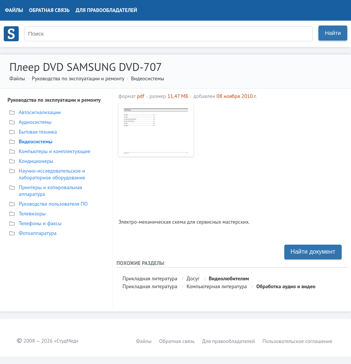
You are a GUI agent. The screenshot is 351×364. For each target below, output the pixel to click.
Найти (333, 33)
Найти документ (313, 251)
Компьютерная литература (217, 286)
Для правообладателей (106, 10)
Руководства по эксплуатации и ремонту (78, 78)
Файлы (14, 10)
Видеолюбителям (229, 278)
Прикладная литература (149, 278)
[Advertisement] (271, 156)
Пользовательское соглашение (297, 341)
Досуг (193, 278)
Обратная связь (49, 10)
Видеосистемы (147, 78)
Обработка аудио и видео (285, 286)
